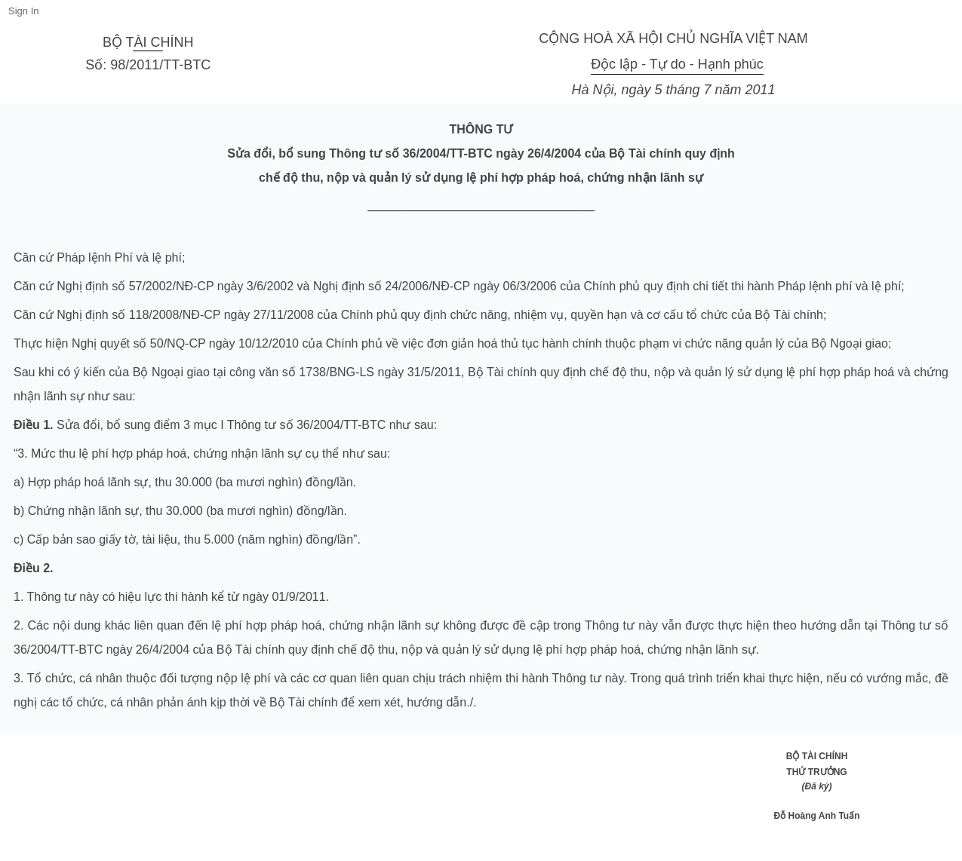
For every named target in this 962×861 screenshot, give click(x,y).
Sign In (23, 11)
